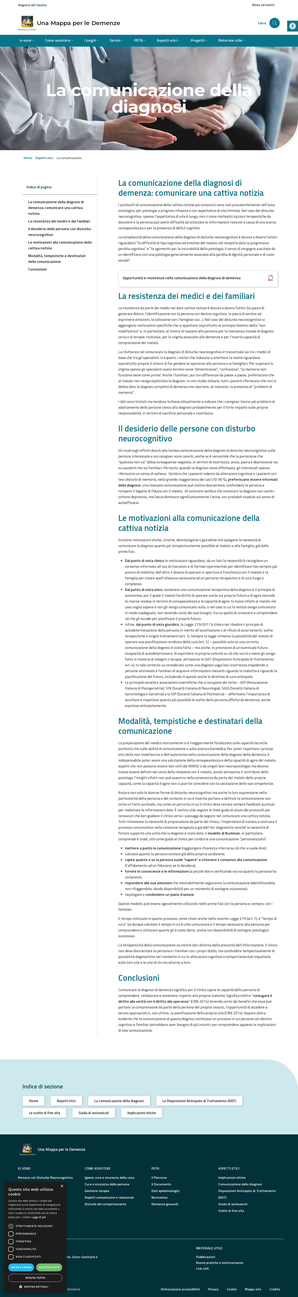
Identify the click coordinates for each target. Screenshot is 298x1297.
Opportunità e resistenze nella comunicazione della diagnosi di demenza (182, 278)
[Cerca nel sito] (274, 23)
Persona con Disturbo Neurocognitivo (45, 1177)
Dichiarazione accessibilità (180, 1289)
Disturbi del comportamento (105, 1204)
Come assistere (98, 1168)
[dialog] (35, 1237)
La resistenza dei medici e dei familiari (59, 221)
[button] (292, 26)
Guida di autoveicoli (94, 1113)
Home (28, 157)
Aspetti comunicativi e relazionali (109, 1197)
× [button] (61, 1186)
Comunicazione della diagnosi (240, 1184)
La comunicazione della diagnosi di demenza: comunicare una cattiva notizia (56, 207)
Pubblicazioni (205, 1256)
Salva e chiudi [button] (21, 1267)
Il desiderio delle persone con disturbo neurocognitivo (59, 231)
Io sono (24, 1168)
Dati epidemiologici (165, 1190)
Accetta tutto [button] (49, 1267)
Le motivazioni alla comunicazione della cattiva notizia (60, 245)
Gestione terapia (97, 1190)
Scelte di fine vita (231, 1210)
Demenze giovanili (164, 1204)
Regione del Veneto (32, 4)
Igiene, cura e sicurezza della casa (109, 1177)
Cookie (232, 1289)
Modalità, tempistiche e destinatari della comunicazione (57, 258)
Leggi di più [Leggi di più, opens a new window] (39, 1217)
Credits (275, 1289)
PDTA (155, 1168)
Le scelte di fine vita (44, 1113)
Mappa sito (253, 1289)
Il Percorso (159, 1177)
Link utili (202, 1268)
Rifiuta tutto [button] (35, 1278)
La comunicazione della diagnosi (119, 1101)
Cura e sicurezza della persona (107, 1184)
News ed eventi (263, 4)
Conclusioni (37, 269)
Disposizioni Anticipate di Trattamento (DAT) (247, 1194)
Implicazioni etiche (141, 1113)
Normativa (159, 1197)
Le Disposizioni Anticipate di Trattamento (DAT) (199, 1101)
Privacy (213, 1289)
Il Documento (161, 1184)
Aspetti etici (66, 1101)
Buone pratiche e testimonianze (219, 1262)
